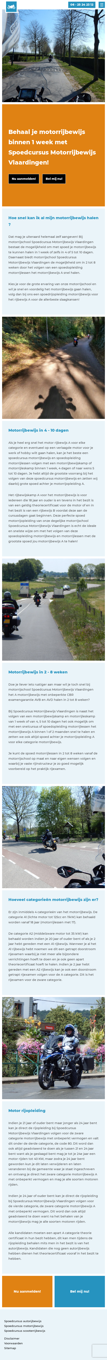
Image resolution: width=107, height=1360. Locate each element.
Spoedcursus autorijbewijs (22, 1321)
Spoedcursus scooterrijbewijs (24, 1330)
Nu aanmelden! (27, 1291)
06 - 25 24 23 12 (81, 4)
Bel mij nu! (79, 1291)
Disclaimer (11, 1338)
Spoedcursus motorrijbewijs (24, 1326)
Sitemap (10, 1348)
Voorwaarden (13, 1343)
